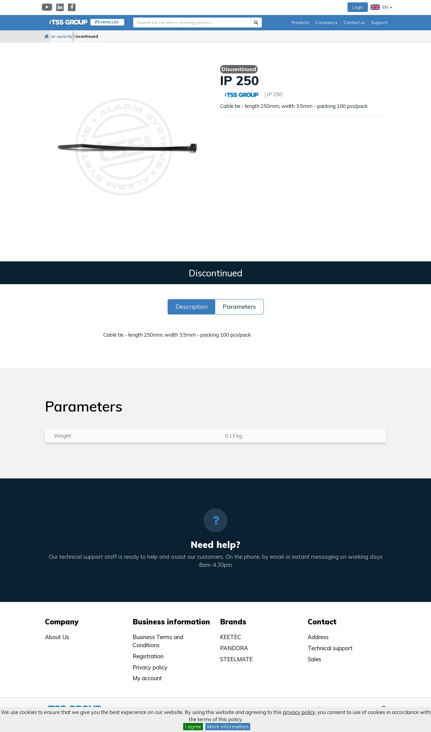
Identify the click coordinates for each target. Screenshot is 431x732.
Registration (148, 656)
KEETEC (230, 637)
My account (147, 678)
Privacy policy (150, 667)
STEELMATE (236, 659)
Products (300, 22)
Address (318, 637)
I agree (193, 726)
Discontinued (117, 36)
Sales (314, 659)
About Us (57, 637)
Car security (80, 36)
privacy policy (299, 712)
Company (326, 22)
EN (381, 7)
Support (379, 22)
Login (357, 7)
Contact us (354, 22)
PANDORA (234, 648)
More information (227, 726)
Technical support (330, 648)
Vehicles (109, 22)
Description (191, 307)
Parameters (239, 307)
